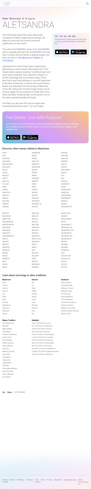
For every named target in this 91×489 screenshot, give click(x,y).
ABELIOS (35, 216)
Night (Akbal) (7, 329)
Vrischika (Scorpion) (68, 302)
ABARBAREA (66, 195)
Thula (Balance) (67, 299)
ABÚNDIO (64, 247)
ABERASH (35, 227)
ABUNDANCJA (66, 227)
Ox (33, 285)
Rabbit (34, 291)
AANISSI (5, 204)
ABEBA (5, 253)
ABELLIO (35, 222)
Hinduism (65, 280)
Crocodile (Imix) (8, 323)
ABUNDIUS (65, 250)
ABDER (5, 239)
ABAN (63, 187)
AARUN (64, 167)
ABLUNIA (35, 256)
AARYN (64, 173)
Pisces (4, 314)
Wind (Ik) (5, 326)
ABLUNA (35, 253)
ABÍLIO (34, 247)
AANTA (34, 158)
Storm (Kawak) (8, 374)
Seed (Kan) (6, 332)
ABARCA (64, 201)
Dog (33, 311)
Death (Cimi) (7, 337)
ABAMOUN (65, 184)
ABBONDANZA (8, 222)
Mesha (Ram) (66, 282)
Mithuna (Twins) (67, 288)
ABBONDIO (6, 230)
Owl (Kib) (5, 366)
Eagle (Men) (6, 363)
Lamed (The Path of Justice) (42, 337)
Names (12, 480)
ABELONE (35, 225)
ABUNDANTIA (66, 233)
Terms (43, 480)
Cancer (5, 291)
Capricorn (6, 308)
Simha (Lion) (66, 294)
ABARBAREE (66, 198)
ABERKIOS (36, 242)
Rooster (35, 308)
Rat (33, 282)
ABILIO (34, 244)
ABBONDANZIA (8, 225)
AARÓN (34, 195)
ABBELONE (6, 219)
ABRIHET (64, 216)
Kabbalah (35, 320)
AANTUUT (35, 161)
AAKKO (5, 190)
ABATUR (5, 213)
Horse (34, 299)
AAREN (34, 173)
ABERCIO (35, 230)
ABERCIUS (36, 236)
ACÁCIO (64, 267)
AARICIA (35, 181)
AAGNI (4, 173)
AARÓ (34, 184)
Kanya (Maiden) (67, 297)
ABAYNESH (6, 216)
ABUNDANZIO (66, 239)
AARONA (35, 198)
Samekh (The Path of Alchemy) (43, 349)
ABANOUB (65, 192)
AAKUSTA (6, 192)
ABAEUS (64, 181)
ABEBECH (6, 259)
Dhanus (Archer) (67, 305)
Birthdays (20, 480)
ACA (63, 253)
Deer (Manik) (7, 340)
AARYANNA (65, 170)
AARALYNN (36, 167)
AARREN (64, 161)
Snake (34, 297)
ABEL (4, 261)
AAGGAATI (6, 167)
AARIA (34, 175)
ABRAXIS (35, 267)
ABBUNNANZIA (8, 236)
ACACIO (64, 264)
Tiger (34, 288)
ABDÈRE (5, 242)
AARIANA (35, 178)
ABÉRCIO (35, 233)
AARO (34, 187)
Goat (33, 302)
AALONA (5, 201)
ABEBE (5, 256)
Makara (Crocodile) (68, 308)
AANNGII (5, 207)
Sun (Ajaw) (6, 377)
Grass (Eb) (6, 354)
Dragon (34, 294)
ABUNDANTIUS (66, 236)
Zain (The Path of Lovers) (41, 323)
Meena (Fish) (66, 314)
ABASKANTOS (66, 207)
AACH (4, 153)
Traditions (29, 480)
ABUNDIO (64, 244)
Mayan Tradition (8, 320)
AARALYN (35, 164)
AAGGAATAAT (7, 164)
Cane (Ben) (6, 357)
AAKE (4, 187)
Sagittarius (6, 305)
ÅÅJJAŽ (5, 184)
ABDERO (5, 244)
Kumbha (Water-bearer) (70, 311)
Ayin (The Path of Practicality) (43, 343)
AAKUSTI (5, 195)
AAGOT (5, 178)
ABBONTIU (6, 233)
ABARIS (64, 204)
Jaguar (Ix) (6, 360)
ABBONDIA (6, 227)
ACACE (64, 261)
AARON (34, 192)
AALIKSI (5, 198)
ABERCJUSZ (36, 239)
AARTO (64, 164)
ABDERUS (6, 250)
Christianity (7, 60)
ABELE (4, 267)
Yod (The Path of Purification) (43, 334)
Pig (33, 314)
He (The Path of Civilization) (42, 326)
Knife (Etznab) (7, 371)
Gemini (5, 288)
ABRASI (35, 261)
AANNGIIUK (36, 153)
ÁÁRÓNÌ (64, 153)
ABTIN (63, 222)
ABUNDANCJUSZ (67, 230)
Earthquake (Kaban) (9, 368)
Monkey (35, 305)
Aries (4, 282)
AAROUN (64, 158)
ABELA (5, 264)
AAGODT (5, 175)
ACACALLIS (65, 259)
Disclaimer (58, 480)
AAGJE (5, 170)
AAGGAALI (6, 161)
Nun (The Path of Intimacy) (42, 346)
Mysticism (6, 280)
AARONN (64, 156)
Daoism (35, 280)
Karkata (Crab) (66, 291)
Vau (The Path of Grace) (41, 332)
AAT (62, 175)
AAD (4, 156)
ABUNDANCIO (66, 225)
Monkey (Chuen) (8, 351)
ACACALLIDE (66, 256)
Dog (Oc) (5, 349)
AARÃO (35, 170)
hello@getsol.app (70, 480)
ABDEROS (6, 247)
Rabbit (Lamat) (8, 343)
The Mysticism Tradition (29, 57)
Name (9, 392)
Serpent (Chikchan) (9, 334)
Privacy (50, 480)
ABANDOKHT (66, 190)
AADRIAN (5, 158)
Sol (3, 392)
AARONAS (36, 201)
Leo (3, 294)
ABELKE (35, 219)
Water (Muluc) (7, 346)
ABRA (34, 259)
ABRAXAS (36, 264)
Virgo (4, 297)
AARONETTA (37, 204)
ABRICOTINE (66, 213)
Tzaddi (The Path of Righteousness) (45, 351)
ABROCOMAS (66, 219)
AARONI (35, 207)
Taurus (5, 285)
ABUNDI (64, 242)
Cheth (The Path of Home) (42, 329)
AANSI (34, 156)
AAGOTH (5, 181)
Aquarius (5, 311)
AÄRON (34, 190)
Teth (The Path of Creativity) (42, 340)
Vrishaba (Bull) (66, 285)
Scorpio (5, 302)
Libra (4, 299)
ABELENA (35, 213)
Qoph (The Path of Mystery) (42, 354)
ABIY (33, 250)
